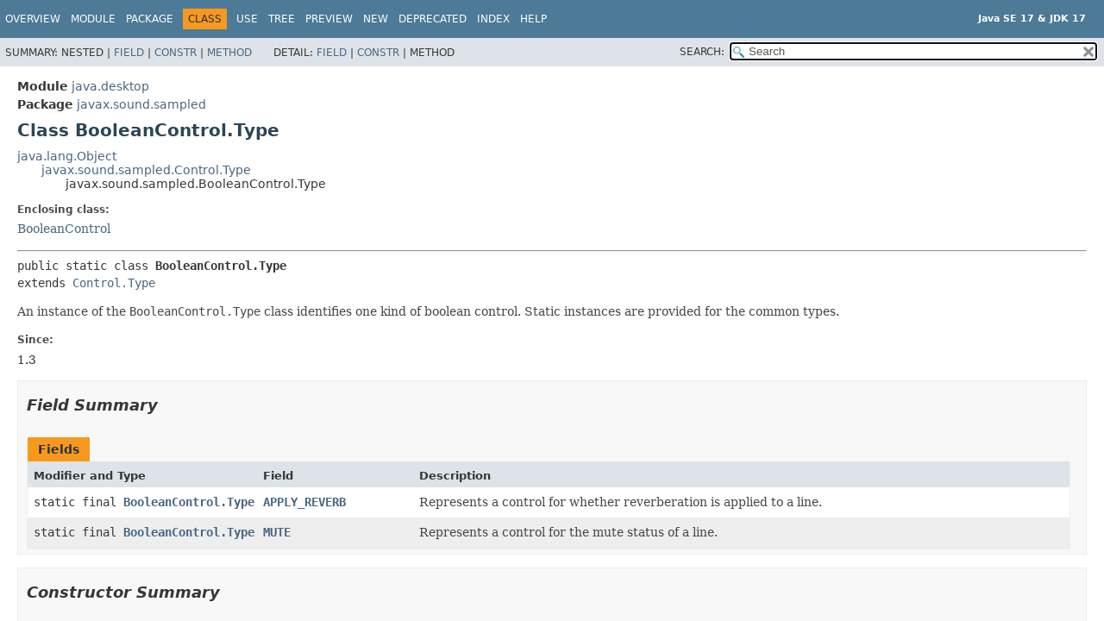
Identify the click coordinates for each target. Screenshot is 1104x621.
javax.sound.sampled (141, 104)
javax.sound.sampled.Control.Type (146, 170)
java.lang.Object (66, 156)
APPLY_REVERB (304, 502)
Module (93, 19)
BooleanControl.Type (188, 502)
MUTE (277, 532)
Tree (281, 19)
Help (533, 19)
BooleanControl (63, 228)
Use (247, 19)
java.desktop (110, 86)
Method (229, 53)
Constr (175, 53)
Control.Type (113, 283)
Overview (32, 19)
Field (129, 53)
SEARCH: (702, 52)
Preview (329, 19)
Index (493, 19)
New (375, 19)
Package (149, 19)
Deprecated (432, 19)
